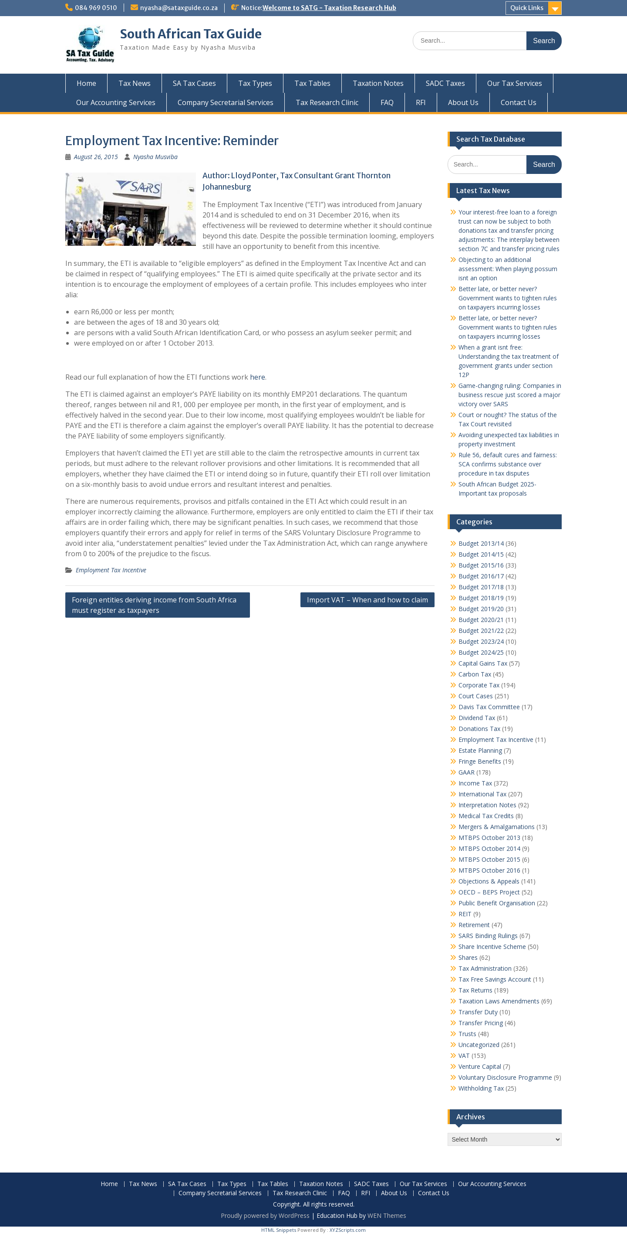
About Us (463, 102)
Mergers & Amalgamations (496, 827)
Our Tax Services (514, 83)
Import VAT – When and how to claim (367, 600)
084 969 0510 (96, 8)
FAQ (387, 102)
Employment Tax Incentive (111, 570)
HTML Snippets (278, 1230)
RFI (421, 102)
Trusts (467, 1034)
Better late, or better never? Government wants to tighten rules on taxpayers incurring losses (507, 298)
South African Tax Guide (191, 34)
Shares (468, 957)
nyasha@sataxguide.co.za (179, 8)
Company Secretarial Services (225, 102)
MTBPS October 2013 (489, 837)
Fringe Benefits (479, 761)
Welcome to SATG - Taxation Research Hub (329, 8)
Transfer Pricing (480, 1023)
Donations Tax (479, 728)
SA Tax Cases (194, 83)
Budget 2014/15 (481, 554)
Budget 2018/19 (481, 598)
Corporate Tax (478, 685)
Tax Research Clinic (327, 102)
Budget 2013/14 (481, 543)
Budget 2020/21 (481, 619)
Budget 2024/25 (481, 652)
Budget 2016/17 (481, 576)
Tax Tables (312, 83)
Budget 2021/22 (481, 630)
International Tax (482, 794)
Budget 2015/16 (481, 565)
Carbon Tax (474, 674)
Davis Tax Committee (489, 707)
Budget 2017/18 (481, 587)
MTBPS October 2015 (489, 859)
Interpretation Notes (487, 805)
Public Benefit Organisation (496, 903)
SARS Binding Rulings (488, 935)
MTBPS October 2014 (489, 848)
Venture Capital (479, 1066)
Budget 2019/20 (481, 609)
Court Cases (475, 696)
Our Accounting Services (115, 102)
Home (86, 83)
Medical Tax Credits (486, 816)
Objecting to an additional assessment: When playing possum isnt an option (507, 268)
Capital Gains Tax (482, 663)
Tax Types (255, 83)
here (257, 377)
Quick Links (526, 8)
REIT (465, 914)
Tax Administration (485, 968)
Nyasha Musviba (155, 157)
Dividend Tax (476, 718)
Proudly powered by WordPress (265, 1215)
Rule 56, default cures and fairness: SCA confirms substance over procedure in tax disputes (507, 464)
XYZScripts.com (348, 1230)
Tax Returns (475, 990)
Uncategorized (478, 1044)
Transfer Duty (478, 1012)
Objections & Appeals (488, 881)
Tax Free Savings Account (494, 979)
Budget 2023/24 (481, 641)
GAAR (466, 772)
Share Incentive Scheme (492, 946)
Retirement (474, 925)
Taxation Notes (378, 83)
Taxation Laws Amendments (498, 1001)
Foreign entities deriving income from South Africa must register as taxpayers (154, 605)
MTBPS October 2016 (489, 870)
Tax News (134, 83)
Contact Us (518, 102)
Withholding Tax (481, 1088)
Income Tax (475, 783)
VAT (464, 1055)
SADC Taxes (445, 83)
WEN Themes (386, 1215)
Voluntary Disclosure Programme (505, 1077)
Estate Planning (480, 750)
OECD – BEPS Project (489, 892)
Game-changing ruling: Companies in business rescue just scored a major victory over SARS (509, 394)
